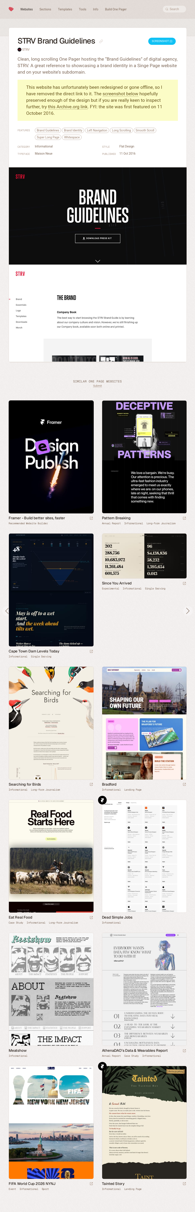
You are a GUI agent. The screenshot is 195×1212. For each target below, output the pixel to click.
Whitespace (72, 137)
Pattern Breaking (116, 518)
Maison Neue (43, 153)
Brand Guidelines (48, 130)
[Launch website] (184, 518)
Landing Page (133, 789)
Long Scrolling (121, 130)
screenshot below (120, 93)
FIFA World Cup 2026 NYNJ (32, 1183)
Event (12, 1189)
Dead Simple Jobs (117, 917)
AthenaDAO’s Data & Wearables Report (135, 1050)
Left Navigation (97, 130)
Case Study (16, 922)
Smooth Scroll (145, 130)
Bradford (109, 784)
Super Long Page (48, 137)
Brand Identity (73, 130)
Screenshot (162, 41)
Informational (44, 146)
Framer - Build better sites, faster (37, 518)
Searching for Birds (25, 784)
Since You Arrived (117, 583)
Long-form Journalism (161, 523)
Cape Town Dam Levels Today (34, 651)
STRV (25, 49)
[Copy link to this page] (101, 41)
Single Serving (41, 656)
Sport (45, 1189)
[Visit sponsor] (91, 518)
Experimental (110, 588)
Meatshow (17, 1050)
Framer (102, 800)
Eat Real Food (20, 917)
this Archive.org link (68, 106)
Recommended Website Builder (28, 523)
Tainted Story (113, 1183)
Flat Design (126, 146)
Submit (97, 385)
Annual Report (111, 523)
